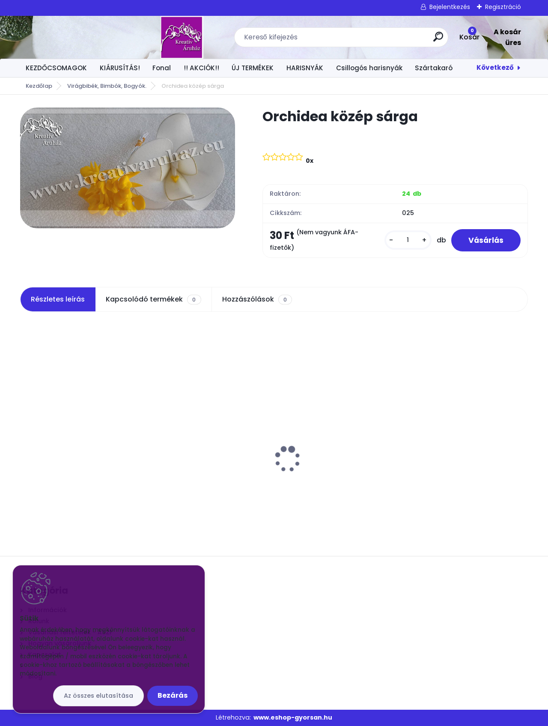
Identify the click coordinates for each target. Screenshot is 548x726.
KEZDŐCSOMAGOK (56, 67)
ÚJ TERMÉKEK (253, 67)
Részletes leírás (58, 299)
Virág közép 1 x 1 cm (186, 442)
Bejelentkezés (449, 7)
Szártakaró (434, 67)
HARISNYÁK (304, 67)
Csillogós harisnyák (369, 67)
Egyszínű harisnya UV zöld (327, 442)
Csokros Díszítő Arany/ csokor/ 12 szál (464, 446)
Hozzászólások (257, 299)
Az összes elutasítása (98, 695)
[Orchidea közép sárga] (127, 168)
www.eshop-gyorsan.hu (292, 717)
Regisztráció (503, 7)
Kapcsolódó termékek (153, 299)
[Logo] (72, 37)
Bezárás (173, 695)
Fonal (161, 67)
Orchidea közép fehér (60, 442)
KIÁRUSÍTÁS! (120, 67)
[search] (380, 40)
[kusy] (408, 240)
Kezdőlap (39, 86)
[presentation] (26, 446)
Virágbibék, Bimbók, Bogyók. (106, 86)
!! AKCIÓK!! (201, 67)
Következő (495, 67)
